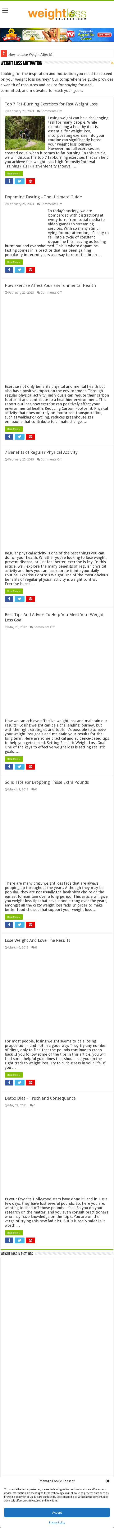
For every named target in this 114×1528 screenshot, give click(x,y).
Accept (57, 1512)
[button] (108, 1481)
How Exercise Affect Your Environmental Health (50, 285)
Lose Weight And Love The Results (37, 940)
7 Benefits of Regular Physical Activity (41, 452)
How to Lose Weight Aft (26, 54)
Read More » (13, 173)
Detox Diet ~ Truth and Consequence (40, 1098)
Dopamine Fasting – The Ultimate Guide (43, 196)
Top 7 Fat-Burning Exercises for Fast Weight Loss (51, 104)
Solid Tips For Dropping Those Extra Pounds (47, 782)
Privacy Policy (57, 1522)
